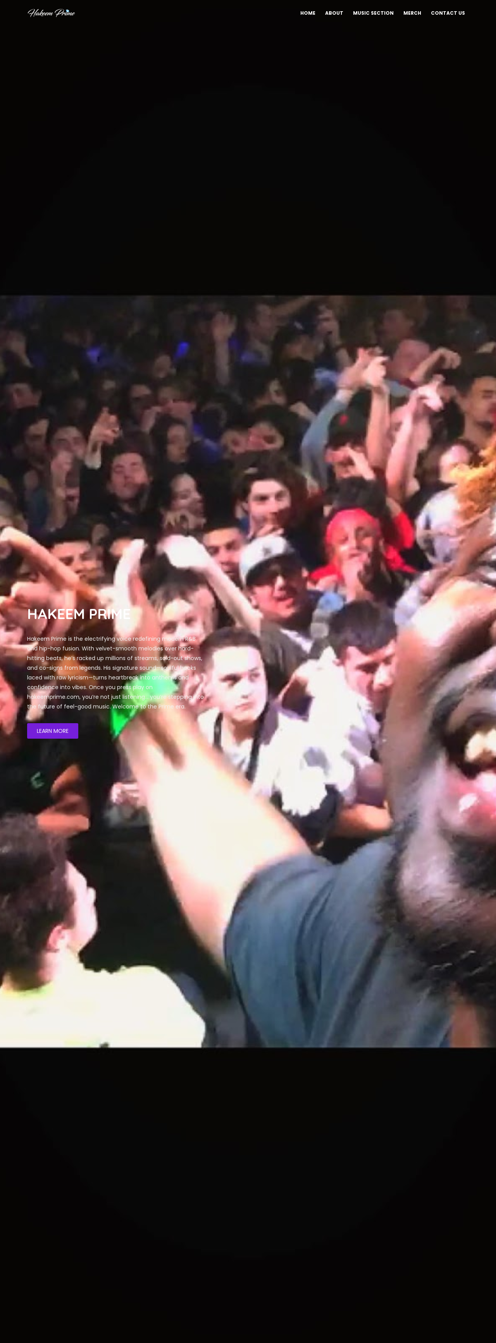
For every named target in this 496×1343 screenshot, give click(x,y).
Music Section (373, 13)
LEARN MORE (53, 731)
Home (307, 13)
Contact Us (448, 13)
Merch (412, 13)
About (334, 13)
